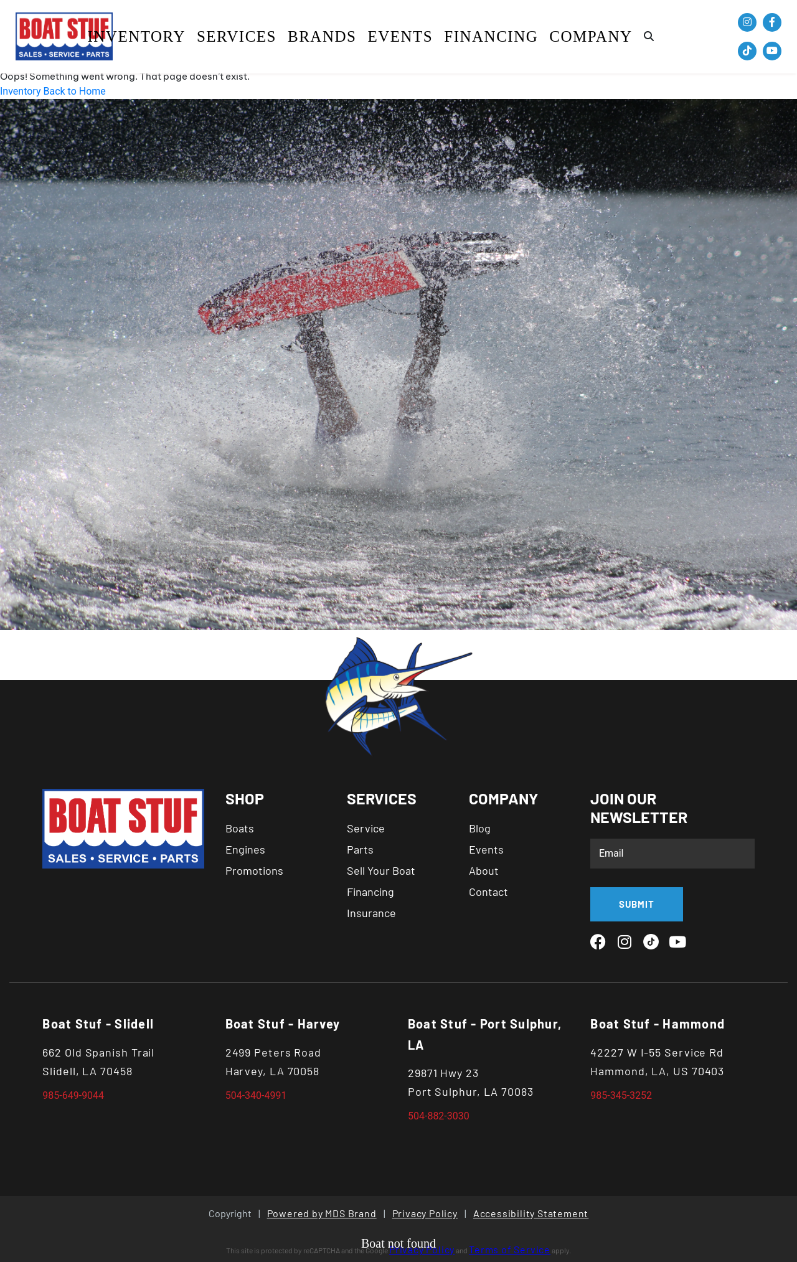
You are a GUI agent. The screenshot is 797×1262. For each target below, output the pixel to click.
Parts (360, 849)
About (484, 870)
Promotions (254, 870)
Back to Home (74, 91)
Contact (488, 891)
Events (400, 36)
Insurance (371, 913)
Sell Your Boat (381, 870)
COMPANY (590, 36)
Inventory (136, 36)
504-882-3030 (438, 1116)
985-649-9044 (73, 1095)
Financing (491, 36)
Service (366, 828)
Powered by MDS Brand (322, 1213)
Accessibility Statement (530, 1213)
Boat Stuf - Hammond (657, 1023)
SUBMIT (636, 904)
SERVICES (236, 36)
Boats (239, 828)
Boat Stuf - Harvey (283, 1023)
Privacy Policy (425, 1213)
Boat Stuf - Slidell (98, 1023)
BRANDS (322, 36)
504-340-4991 (256, 1095)
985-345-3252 (621, 1095)
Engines (245, 849)
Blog (480, 828)
